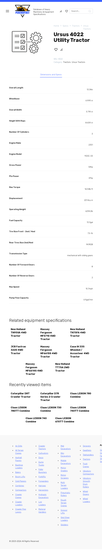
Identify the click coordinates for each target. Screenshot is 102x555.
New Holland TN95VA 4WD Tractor (19, 334)
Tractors (76, 26)
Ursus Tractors (87, 27)
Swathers (87, 456)
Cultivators (43, 459)
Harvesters (43, 496)
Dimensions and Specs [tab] (51, 75)
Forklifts (42, 482)
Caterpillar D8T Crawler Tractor (21, 399)
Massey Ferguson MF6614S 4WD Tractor (34, 372)
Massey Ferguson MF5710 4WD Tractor (48, 335)
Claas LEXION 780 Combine (78, 399)
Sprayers (87, 452)
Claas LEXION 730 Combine (49, 414)
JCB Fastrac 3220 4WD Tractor (18, 352)
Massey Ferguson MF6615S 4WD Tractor (49, 353)
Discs (41, 463)
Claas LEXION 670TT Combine (65, 425)
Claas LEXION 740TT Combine (80, 414)
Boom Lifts (20, 482)
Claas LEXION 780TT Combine (20, 414)
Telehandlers (88, 460)
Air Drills (18, 452)
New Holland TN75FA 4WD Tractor (78, 334)
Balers (18, 478)
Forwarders (43, 487)
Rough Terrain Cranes (64, 509)
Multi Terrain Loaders (64, 491)
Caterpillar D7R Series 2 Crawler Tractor (51, 400)
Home (56, 26)
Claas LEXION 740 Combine (34, 425)
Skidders (64, 530)
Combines (19, 491)
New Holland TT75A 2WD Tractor (63, 370)
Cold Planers (20, 487)
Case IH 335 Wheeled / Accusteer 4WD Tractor (80, 353)
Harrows (42, 491)
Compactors (20, 496)
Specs (65, 26)
